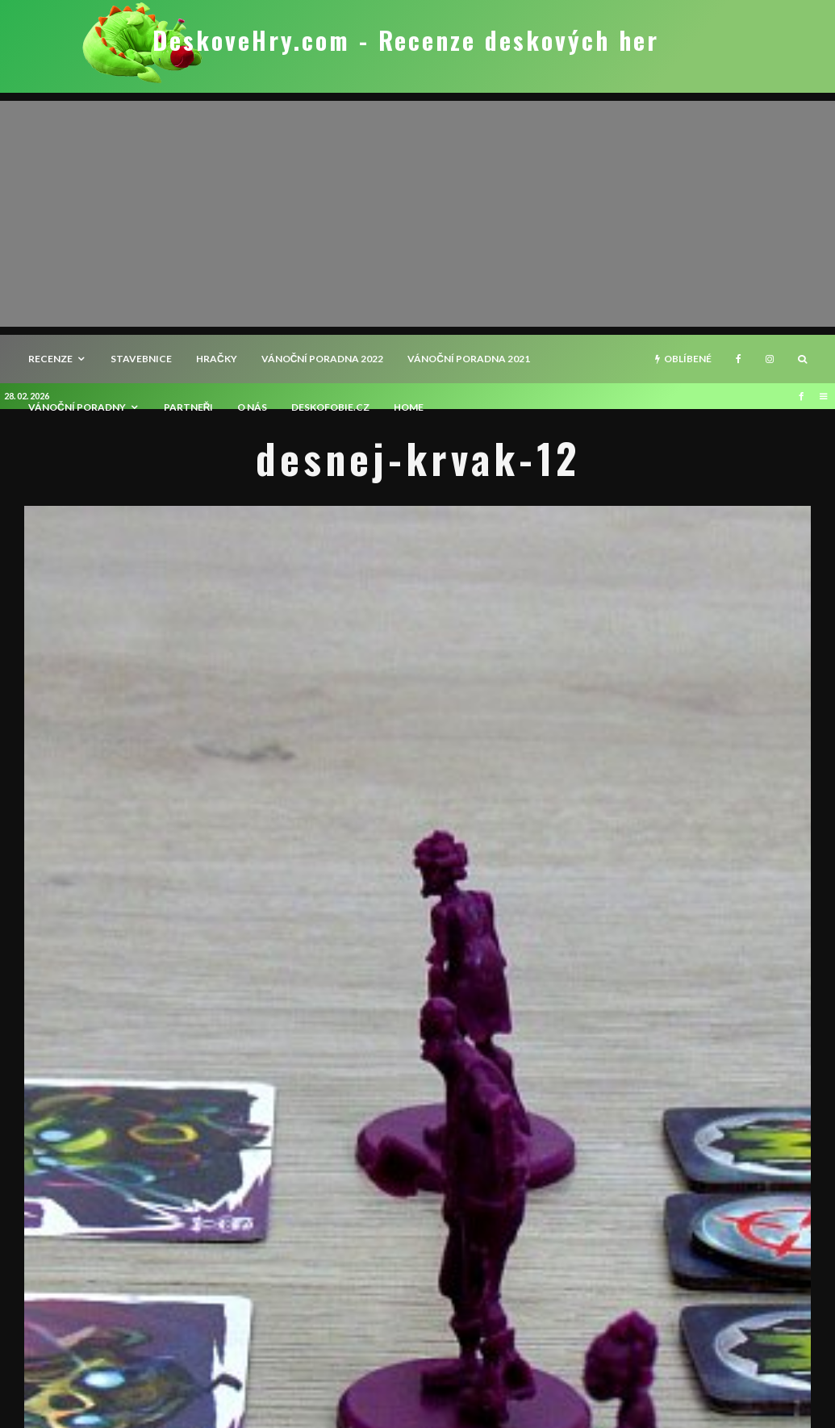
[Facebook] (739, 359)
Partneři (189, 407)
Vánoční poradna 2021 (468, 359)
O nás (252, 407)
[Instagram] (770, 359)
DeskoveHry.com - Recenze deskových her (405, 40)
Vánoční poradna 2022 (322, 359)
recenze (50, 359)
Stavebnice (141, 359)
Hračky (216, 359)
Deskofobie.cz (330, 407)
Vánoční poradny (77, 407)
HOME (409, 407)
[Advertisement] (417, 214)
